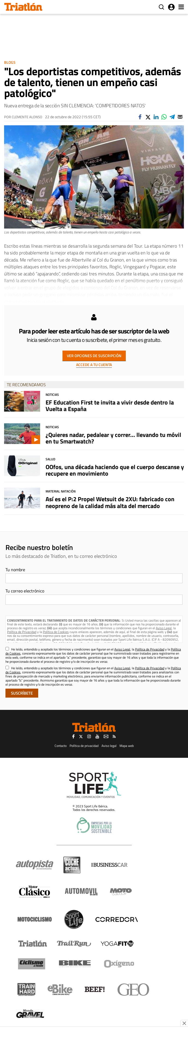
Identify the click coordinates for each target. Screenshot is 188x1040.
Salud (50, 459)
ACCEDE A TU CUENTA (94, 364)
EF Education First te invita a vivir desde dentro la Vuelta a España (110, 405)
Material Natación (61, 491)
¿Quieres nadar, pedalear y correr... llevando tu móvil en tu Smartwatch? (113, 438)
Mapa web (127, 745)
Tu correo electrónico (24, 591)
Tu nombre (15, 569)
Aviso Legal (164, 628)
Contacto (61, 745)
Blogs (10, 62)
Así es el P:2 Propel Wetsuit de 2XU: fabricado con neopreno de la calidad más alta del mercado (110, 502)
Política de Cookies (56, 631)
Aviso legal (109, 745)
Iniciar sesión (171, 7)
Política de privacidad (84, 745)
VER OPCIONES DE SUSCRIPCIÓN (94, 355)
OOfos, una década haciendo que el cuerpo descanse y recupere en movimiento (115, 470)
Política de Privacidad (21, 631)
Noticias (52, 394)
